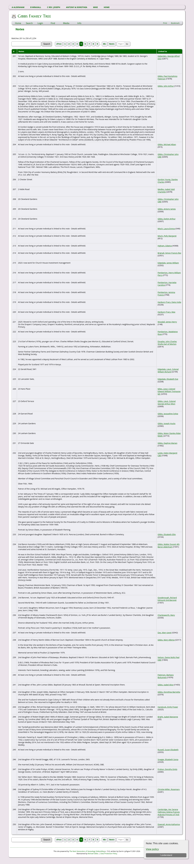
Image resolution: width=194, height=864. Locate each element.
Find (53, 23)
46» (104, 44)
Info (79, 23)
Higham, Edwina (165, 245)
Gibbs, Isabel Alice (165, 684)
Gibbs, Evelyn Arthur (167, 218)
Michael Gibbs (93, 853)
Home (18, 23)
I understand (166, 855)
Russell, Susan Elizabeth (168, 749)
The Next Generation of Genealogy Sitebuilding (87, 851)
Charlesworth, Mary (166, 615)
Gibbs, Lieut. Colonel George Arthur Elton (167, 402)
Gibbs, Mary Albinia (166, 640)
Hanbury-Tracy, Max (166, 312)
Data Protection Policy (109, 853)
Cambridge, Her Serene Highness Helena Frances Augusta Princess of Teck (169, 812)
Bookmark (175, 23)
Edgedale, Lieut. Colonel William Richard (168, 370)
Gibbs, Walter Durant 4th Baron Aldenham (168, 545)
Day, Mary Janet (164, 632)
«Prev (58, 44)
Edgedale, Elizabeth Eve (168, 379)
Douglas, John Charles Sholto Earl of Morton (167, 342)
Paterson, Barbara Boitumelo (166, 676)
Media (66, 23)
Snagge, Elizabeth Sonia (168, 759)
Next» (112, 44)
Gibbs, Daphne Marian (167, 443)
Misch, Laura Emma (166, 228)
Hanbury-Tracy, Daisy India (169, 302)
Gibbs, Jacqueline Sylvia (168, 413)
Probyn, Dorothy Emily (167, 769)
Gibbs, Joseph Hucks (166, 423)
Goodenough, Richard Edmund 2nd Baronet (167, 598)
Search (29, 23)
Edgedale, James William (168, 263)
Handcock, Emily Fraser (168, 707)
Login (40, 23)
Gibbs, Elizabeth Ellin (167, 534)
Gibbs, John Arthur (166, 86)
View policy (152, 849)
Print (165, 23)
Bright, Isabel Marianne (168, 716)
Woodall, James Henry (167, 321)
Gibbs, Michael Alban (167, 144)
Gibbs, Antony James (167, 209)
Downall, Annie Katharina (169, 824)
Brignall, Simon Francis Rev (169, 253)
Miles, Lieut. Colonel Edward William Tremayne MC (169, 391)
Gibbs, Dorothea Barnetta (169, 692)
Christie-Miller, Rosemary (169, 789)
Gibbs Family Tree (34, 16)
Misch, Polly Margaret (167, 236)
